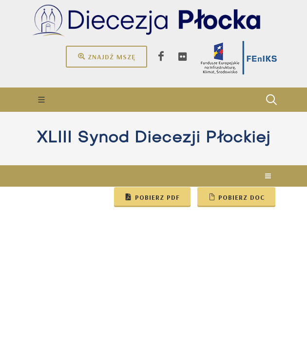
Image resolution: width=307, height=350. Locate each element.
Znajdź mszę (106, 56)
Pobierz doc (236, 197)
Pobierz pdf (152, 197)
